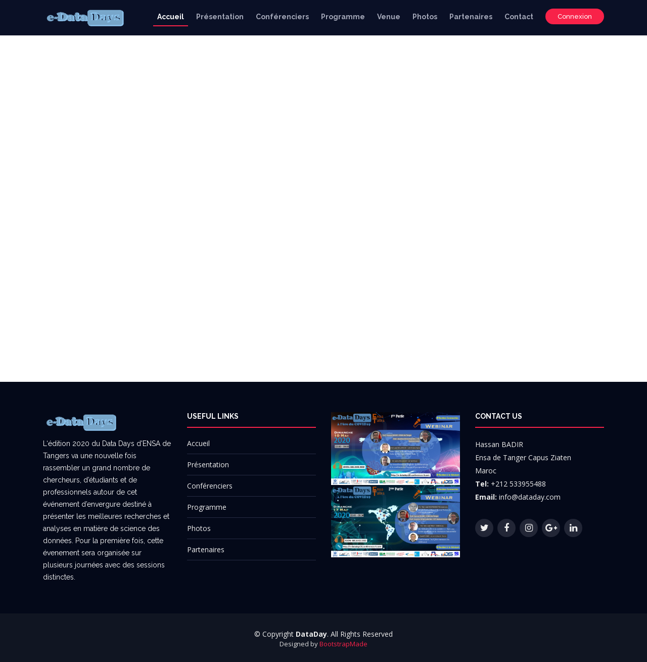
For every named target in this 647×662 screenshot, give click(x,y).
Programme (343, 17)
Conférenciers (282, 17)
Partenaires (470, 17)
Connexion (575, 16)
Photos (424, 17)
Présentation (220, 17)
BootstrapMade (343, 643)
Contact (518, 17)
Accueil (170, 17)
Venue (388, 17)
